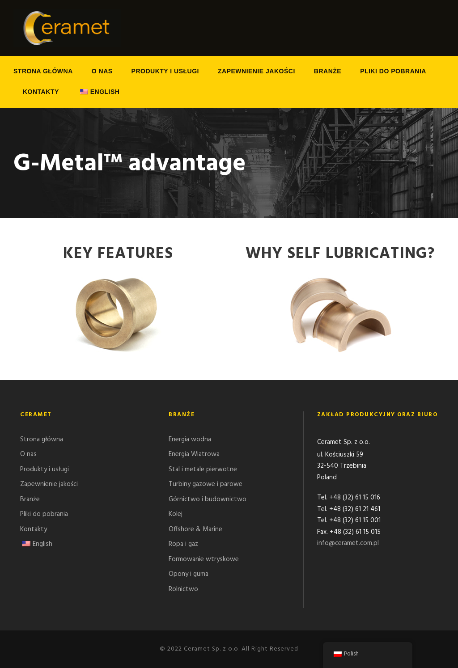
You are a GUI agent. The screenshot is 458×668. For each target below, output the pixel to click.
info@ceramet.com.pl (348, 544)
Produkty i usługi (165, 71)
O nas (102, 71)
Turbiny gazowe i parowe (205, 484)
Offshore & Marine (195, 529)
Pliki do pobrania (393, 71)
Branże (327, 71)
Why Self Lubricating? (340, 253)
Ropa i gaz (183, 544)
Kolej (175, 514)
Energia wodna (190, 439)
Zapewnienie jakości (256, 71)
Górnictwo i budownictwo (207, 499)
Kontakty (41, 91)
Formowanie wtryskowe (204, 559)
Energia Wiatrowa (194, 454)
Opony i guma (188, 574)
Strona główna (43, 71)
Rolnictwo (183, 589)
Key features (118, 253)
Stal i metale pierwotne (203, 469)
